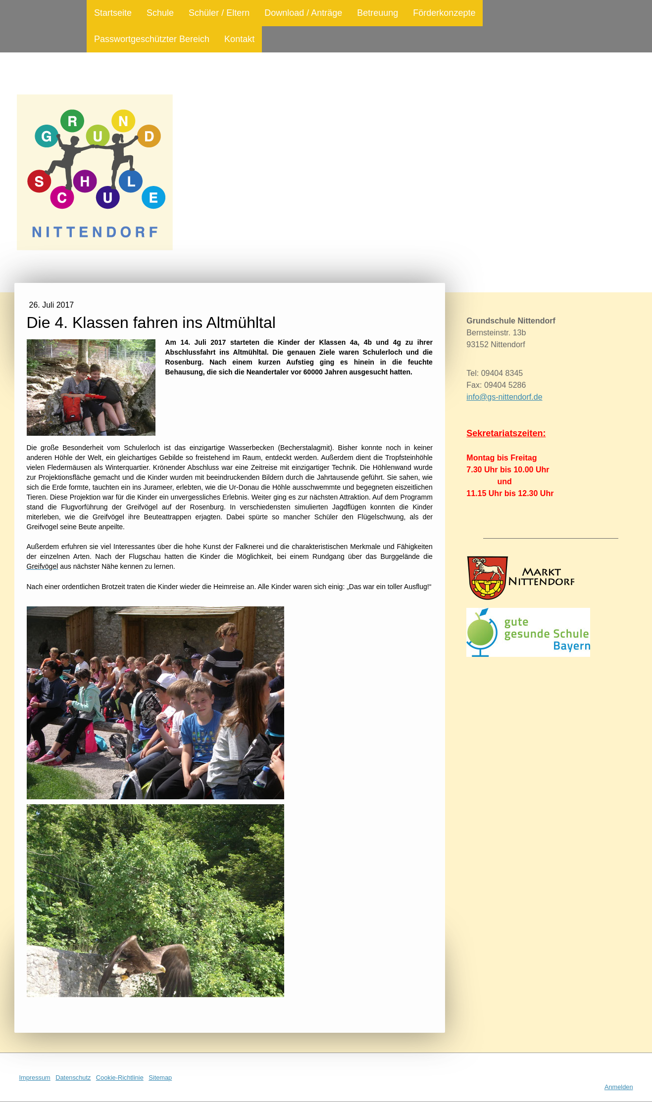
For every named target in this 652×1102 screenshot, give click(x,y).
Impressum (34, 1077)
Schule (160, 13)
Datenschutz (73, 1077)
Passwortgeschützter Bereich (151, 39)
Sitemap (160, 1077)
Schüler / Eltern (219, 13)
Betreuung (377, 13)
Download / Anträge (303, 13)
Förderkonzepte (444, 13)
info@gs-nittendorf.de (504, 397)
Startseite (113, 13)
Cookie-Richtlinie (120, 1077)
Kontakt (239, 39)
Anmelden (618, 1087)
